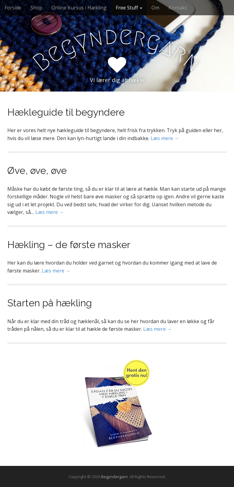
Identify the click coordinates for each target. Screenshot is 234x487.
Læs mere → (165, 138)
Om (155, 7)
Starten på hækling (49, 302)
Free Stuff (129, 7)
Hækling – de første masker (68, 244)
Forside (13, 7)
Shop (36, 7)
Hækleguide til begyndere (66, 112)
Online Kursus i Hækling (79, 7)
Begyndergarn (114, 476)
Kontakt (177, 7)
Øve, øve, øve (37, 170)
